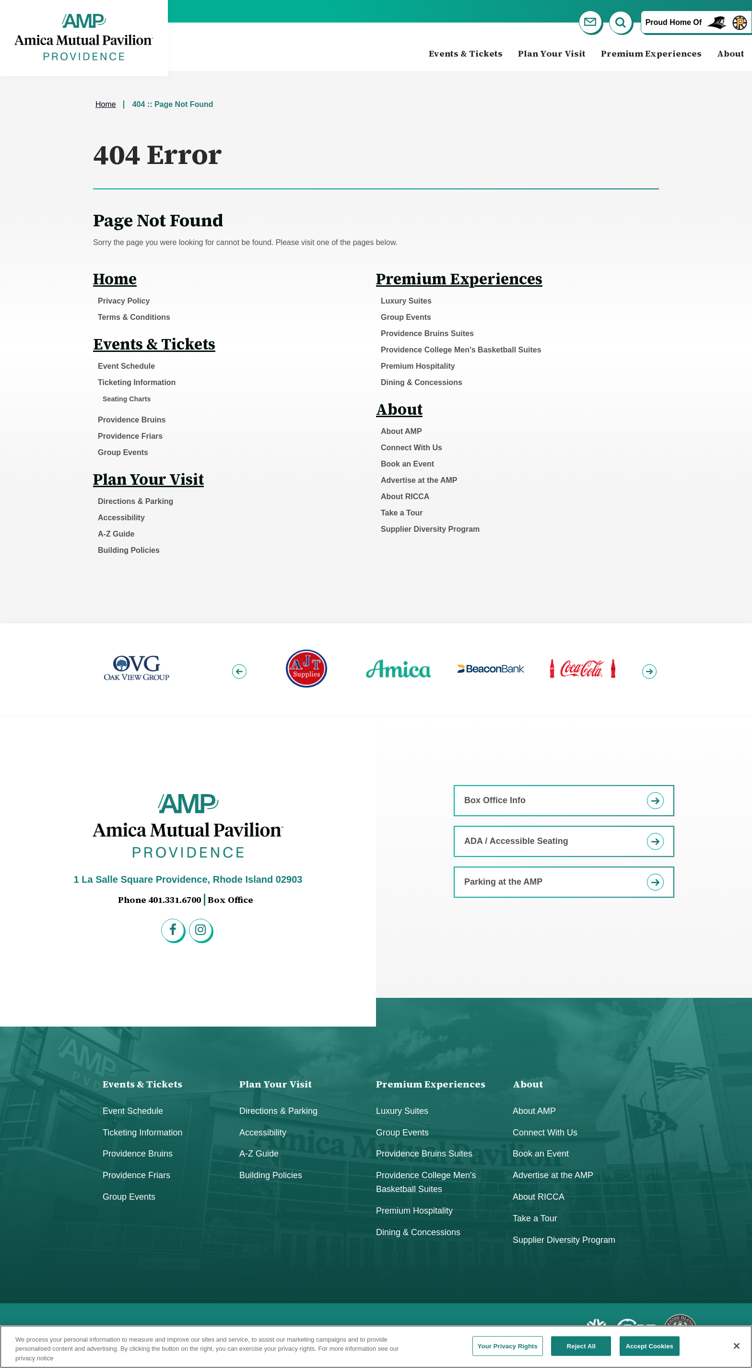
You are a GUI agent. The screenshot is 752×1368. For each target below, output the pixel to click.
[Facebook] (174, 931)
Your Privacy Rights (508, 1350)
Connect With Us (411, 448)
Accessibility (121, 518)
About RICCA (405, 496)
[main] (376, 347)
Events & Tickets (466, 53)
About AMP (401, 431)
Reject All (581, 1350)
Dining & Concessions (421, 382)
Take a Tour (402, 513)
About (730, 53)
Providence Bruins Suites (427, 333)
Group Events (123, 452)
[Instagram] (201, 931)
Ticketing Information (137, 382)
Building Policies (129, 550)
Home (105, 104)
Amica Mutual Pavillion (83, 37)
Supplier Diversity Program (430, 529)
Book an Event (407, 464)
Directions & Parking (135, 501)
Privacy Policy (124, 301)
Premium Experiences (651, 53)
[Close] (736, 1350)
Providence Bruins (131, 420)
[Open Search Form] (622, 24)
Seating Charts (127, 399)
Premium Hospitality (418, 366)
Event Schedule (126, 366)
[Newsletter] (591, 24)
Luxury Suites (406, 301)
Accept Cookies (649, 1350)
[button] (240, 668)
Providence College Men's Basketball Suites (461, 350)
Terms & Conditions (134, 317)
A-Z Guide (116, 534)
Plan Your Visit (552, 53)
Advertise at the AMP (419, 480)
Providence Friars (130, 436)
